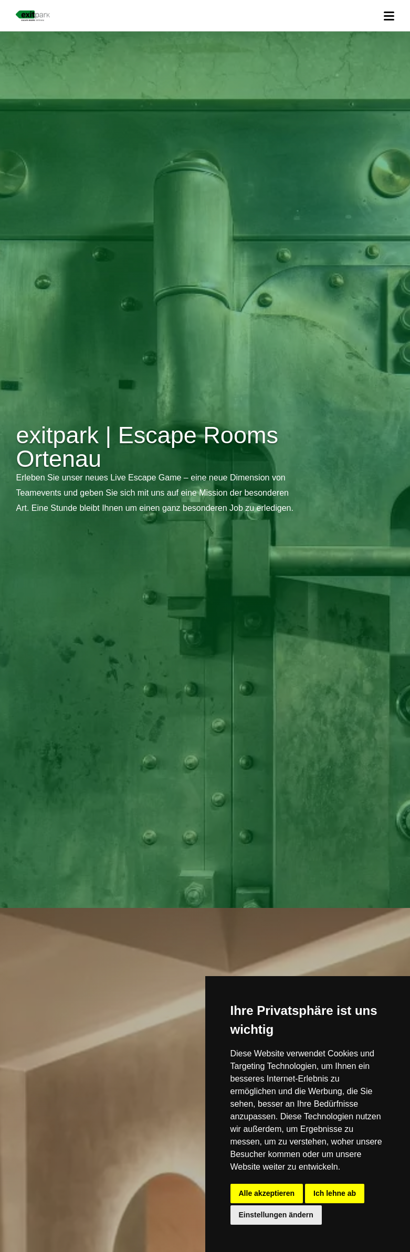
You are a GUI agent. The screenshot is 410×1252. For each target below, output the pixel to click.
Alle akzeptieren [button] (267, 1193)
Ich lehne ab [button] (334, 1193)
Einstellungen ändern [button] (276, 1215)
